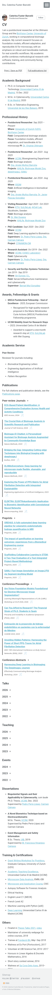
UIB (22, 839)
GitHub (36, 979)
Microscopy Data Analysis (20, 879)
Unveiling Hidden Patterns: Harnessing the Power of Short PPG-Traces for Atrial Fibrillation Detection (25, 643)
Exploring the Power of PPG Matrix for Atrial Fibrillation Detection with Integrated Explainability (26, 485)
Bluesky (25, 979)
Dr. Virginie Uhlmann (33, 145)
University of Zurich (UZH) (28, 129)
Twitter (14, 979)
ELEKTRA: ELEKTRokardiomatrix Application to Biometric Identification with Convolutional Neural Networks (26, 504)
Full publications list (37, 70)
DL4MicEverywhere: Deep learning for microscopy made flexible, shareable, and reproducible (24, 469)
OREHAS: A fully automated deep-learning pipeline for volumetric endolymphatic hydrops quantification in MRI (25, 526)
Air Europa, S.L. (22, 275)
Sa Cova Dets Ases (28, 965)
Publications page (11, 394)
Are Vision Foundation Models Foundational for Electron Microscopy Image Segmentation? (26, 592)
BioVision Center (25, 33)
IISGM (18, 184)
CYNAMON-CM (23, 243)
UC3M (18, 158)
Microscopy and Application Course (25, 884)
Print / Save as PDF (13, 70)
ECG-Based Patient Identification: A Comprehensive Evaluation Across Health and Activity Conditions (27, 408)
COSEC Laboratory (31, 253)
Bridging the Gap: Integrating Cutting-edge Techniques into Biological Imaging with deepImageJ (25, 453)
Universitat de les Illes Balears (22, 108)
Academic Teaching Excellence (23, 871)
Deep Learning (15, 910)
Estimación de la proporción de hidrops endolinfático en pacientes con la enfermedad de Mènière (27, 627)
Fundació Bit (24, 940)
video (39, 928)
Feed (6, 983)
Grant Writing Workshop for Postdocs (26, 860)
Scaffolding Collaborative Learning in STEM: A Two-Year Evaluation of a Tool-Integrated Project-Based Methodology (26, 558)
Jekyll (34, 987)
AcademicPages (43, 987)
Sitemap (6, 975)
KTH (17, 207)
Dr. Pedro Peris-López (31, 236)
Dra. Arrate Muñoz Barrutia (24, 165)
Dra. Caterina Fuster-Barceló (16, 5)
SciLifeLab (26, 207)
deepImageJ (14, 172)
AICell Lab (37, 207)
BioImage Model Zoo (35, 168)
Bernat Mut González (30, 285)
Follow (40, 18)
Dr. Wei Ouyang (18, 217)
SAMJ (24, 172)
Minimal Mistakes (14, 989)
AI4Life (20, 168)
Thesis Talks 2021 (26, 928)
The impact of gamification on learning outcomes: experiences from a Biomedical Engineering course (25, 542)
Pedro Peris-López (31, 804)
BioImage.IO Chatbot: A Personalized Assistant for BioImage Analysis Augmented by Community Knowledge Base (26, 437)
